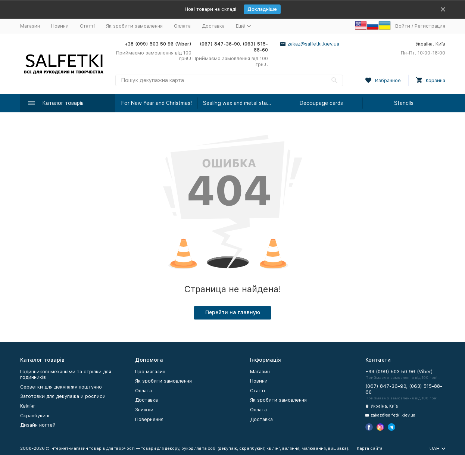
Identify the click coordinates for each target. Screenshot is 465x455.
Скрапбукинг (35, 415)
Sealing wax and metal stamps (240, 103)
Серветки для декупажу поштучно (61, 387)
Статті (87, 26)
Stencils (403, 103)
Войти (402, 26)
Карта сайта (370, 448)
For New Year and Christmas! (156, 103)
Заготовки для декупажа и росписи (63, 396)
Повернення (149, 419)
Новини (60, 26)
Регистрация (430, 26)
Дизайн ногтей (38, 425)
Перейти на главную (232, 312)
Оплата (182, 26)
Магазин (30, 26)
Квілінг (27, 406)
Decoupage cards (321, 103)
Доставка (213, 26)
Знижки (144, 409)
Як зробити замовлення (134, 26)
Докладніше (262, 9)
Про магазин (150, 371)
